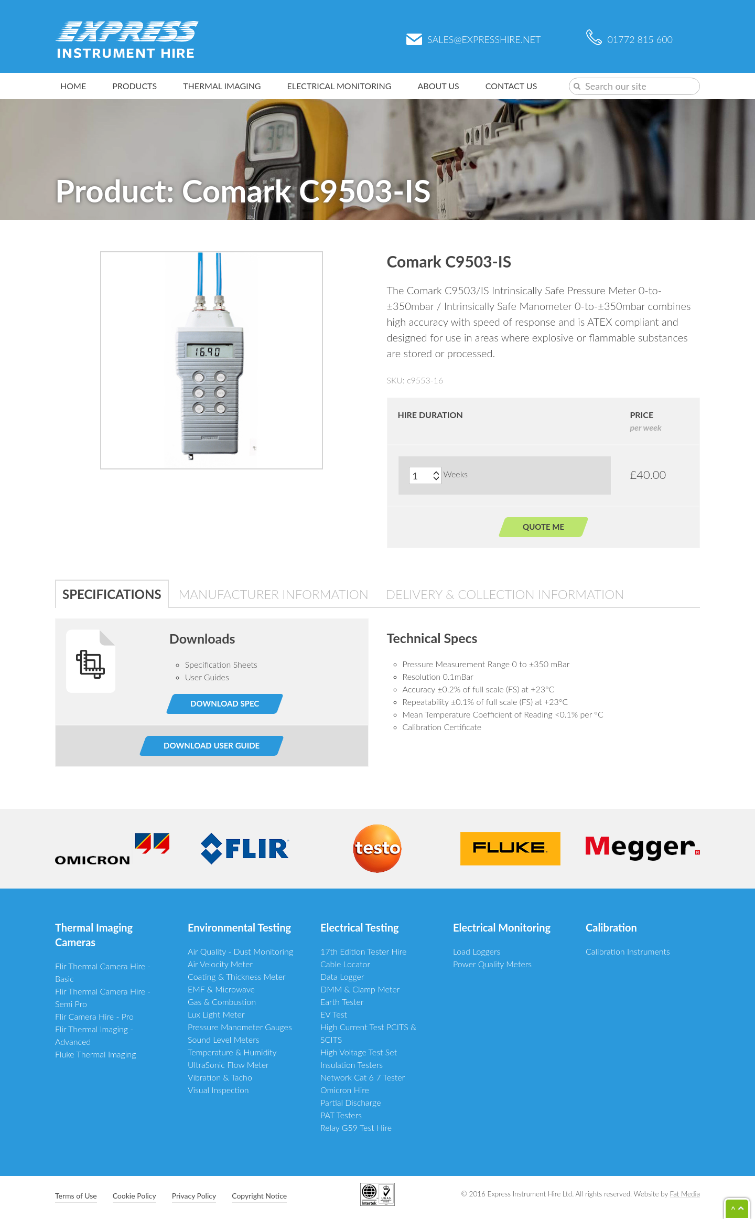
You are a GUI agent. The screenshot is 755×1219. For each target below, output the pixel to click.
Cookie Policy (134, 1195)
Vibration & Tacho (220, 1077)
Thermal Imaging (222, 86)
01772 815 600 (629, 39)
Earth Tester (342, 1002)
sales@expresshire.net (473, 39)
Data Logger (342, 976)
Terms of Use (76, 1195)
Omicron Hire (344, 1090)
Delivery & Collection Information (505, 594)
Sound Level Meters (224, 1039)
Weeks (456, 474)
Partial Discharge (350, 1102)
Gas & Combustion (222, 1002)
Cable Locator (345, 964)
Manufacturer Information (274, 594)
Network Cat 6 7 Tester (362, 1077)
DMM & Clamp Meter (360, 989)
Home (73, 86)
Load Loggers (476, 951)
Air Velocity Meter (220, 964)
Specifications (111, 594)
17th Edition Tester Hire (363, 951)
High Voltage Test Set (358, 1052)
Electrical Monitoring (339, 86)
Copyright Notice (259, 1195)
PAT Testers (341, 1115)
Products (134, 86)
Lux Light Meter (216, 1014)
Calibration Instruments (628, 951)
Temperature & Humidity (232, 1052)
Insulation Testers (351, 1065)
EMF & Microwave (221, 989)
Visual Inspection (218, 1090)
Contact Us (511, 86)
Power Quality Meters (492, 964)
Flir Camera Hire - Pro (94, 1016)
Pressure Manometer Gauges (240, 1027)
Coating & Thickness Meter (237, 976)
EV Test (333, 1014)
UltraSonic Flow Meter (228, 1065)
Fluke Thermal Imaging (95, 1054)
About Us (438, 86)
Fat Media (685, 1194)
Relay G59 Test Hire (356, 1127)
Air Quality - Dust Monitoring (240, 951)
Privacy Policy (194, 1195)
